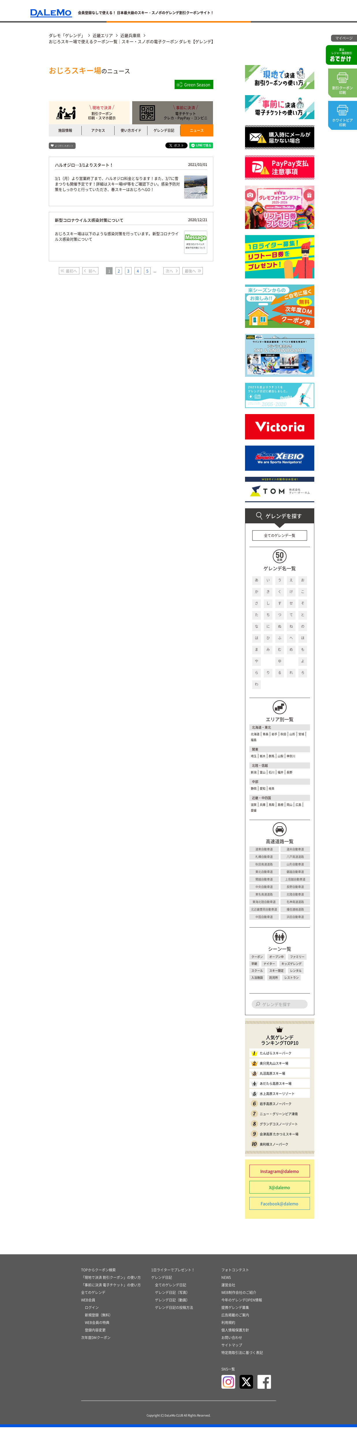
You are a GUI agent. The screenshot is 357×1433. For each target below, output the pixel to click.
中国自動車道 (264, 917)
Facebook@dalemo (279, 1203)
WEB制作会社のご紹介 (238, 1298)
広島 (298, 804)
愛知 (263, 788)
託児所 (273, 977)
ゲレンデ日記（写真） (172, 1298)
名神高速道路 (295, 902)
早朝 (254, 963)
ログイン (92, 1313)
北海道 (255, 734)
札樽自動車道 (264, 856)
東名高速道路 (264, 894)
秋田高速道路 (264, 864)
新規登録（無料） (99, 1320)
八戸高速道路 (295, 856)
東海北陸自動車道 (264, 902)
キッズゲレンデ (291, 963)
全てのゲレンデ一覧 (279, 535)
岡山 (289, 804)
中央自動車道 (264, 886)
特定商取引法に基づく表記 (242, 1358)
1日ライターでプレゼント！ (173, 1275)
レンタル (296, 970)
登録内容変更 (95, 1335)
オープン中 (276, 956)
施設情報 (65, 130)
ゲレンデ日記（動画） (172, 1305)
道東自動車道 (264, 849)
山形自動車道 (295, 864)
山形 (292, 734)
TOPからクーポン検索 (98, 1275)
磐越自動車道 (295, 871)
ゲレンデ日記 (164, 130)
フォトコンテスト (235, 1275)
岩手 (274, 734)
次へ (169, 271)
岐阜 (271, 788)
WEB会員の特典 (97, 1328)
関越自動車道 (264, 879)
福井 (280, 772)
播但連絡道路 (295, 909)
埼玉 (254, 756)
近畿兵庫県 (130, 35)
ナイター (269, 963)
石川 (271, 772)
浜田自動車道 (295, 917)
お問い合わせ (231, 1343)
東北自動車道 (264, 871)
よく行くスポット (64, 146)
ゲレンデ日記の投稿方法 (174, 1313)
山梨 (280, 756)
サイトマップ (231, 1350)
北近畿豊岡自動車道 (264, 909)
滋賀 (254, 804)
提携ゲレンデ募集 (235, 1313)
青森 (265, 734)
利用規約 (228, 1328)
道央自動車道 (295, 849)
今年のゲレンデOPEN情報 (241, 1305)
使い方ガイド (131, 130)
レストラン (291, 977)
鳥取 (271, 804)
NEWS (226, 1283)
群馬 (271, 756)
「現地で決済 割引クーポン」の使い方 (111, 1283)
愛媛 (254, 810)
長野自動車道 (295, 886)
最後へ (190, 271)
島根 (280, 804)
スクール (257, 970)
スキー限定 (276, 970)
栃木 (263, 756)
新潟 (254, 772)
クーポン (257, 956)
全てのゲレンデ (93, 1298)
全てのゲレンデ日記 (170, 1290)
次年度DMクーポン (96, 1343)
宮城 (301, 734)
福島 (254, 740)
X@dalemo (279, 1187)
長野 (289, 772)
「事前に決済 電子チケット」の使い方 (111, 1290)
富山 (263, 772)
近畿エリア (103, 35)
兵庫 (263, 804)
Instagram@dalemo (279, 1171)
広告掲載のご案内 (235, 1320)
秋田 (283, 734)
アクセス (98, 130)
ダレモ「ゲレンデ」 (67, 35)
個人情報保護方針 (235, 1335)
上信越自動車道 (295, 879)
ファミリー (297, 956)
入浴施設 (257, 977)
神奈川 (291, 756)
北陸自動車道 (295, 894)
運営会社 (228, 1290)
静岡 (254, 788)
